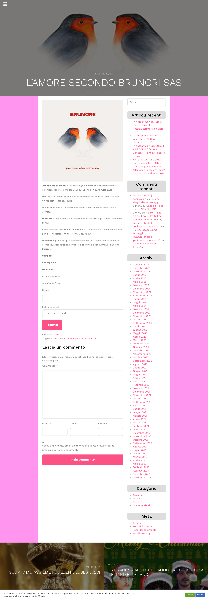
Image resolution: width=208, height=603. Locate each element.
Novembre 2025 (142, 271)
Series (136, 502)
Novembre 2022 (142, 353)
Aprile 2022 (139, 377)
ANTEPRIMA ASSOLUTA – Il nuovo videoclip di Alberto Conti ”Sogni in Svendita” (149, 163)
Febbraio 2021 (141, 426)
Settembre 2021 (142, 401)
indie (62, 338)
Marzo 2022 (139, 381)
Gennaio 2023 (141, 347)
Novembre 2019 (142, 477)
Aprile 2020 (139, 460)
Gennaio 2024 (141, 309)
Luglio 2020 (139, 450)
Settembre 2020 (142, 443)
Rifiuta (200, 595)
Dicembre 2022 (141, 350)
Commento (50, 365)
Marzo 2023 (139, 340)
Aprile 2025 (139, 278)
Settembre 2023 (142, 322)
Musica (56, 334)
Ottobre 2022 (140, 357)
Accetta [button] (189, 595)
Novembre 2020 (142, 436)
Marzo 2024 (139, 305)
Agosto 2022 (140, 364)
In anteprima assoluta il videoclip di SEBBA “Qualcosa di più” (147, 139)
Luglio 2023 (139, 326)
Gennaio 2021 (140, 429)
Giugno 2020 (140, 453)
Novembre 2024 (142, 292)
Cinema (137, 495)
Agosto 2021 (140, 405)
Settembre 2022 (142, 360)
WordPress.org (141, 533)
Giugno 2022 (140, 371)
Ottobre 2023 (140, 319)
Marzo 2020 (139, 463)
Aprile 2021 (139, 419)
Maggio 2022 (140, 374)
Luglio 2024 (139, 298)
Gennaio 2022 (141, 388)
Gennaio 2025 (141, 285)
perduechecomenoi (85, 338)
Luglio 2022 (139, 367)
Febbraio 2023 (141, 343)
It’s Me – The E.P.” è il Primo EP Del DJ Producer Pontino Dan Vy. (148, 216)
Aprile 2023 (139, 336)
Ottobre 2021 (140, 398)
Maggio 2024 (140, 302)
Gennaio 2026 (141, 264)
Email (74, 423)
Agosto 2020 (140, 446)
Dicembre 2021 (141, 391)
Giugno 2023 (140, 329)
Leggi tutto (40, 596)
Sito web (103, 423)
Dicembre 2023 (141, 312)
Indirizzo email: (82, 311)
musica (70, 338)
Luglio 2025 (139, 274)
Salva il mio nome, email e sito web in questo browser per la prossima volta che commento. (78, 447)
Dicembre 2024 (141, 288)
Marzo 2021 (139, 422)
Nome (45, 290)
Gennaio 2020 (141, 470)
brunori (54, 338)
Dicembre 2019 (141, 474)
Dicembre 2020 (141, 432)
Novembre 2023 (142, 316)
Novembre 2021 (142, 395)
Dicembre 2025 (141, 268)
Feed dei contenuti (144, 526)
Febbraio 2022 (141, 384)
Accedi (137, 523)
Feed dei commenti (144, 529)
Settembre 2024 (142, 295)
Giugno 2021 (140, 412)
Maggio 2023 (140, 333)
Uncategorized (141, 505)
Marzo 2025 (139, 281)
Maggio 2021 (140, 415)
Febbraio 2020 (141, 467)
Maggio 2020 (140, 456)
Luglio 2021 (139, 408)
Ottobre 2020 (140, 439)
